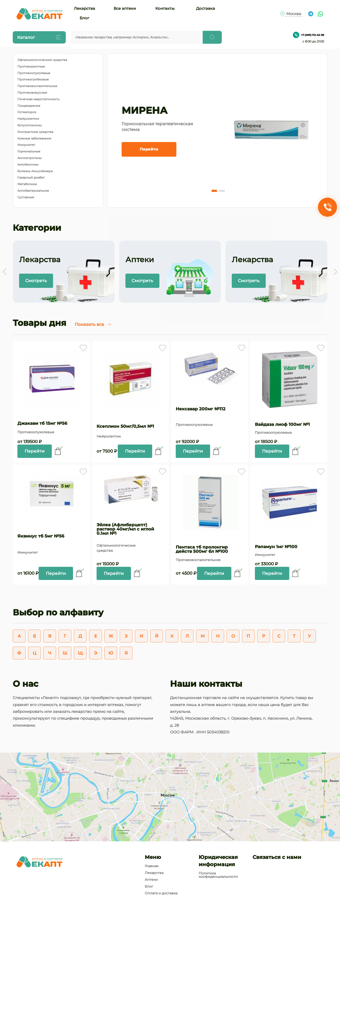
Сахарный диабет (31, 177)
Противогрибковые (33, 79)
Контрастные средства (35, 132)
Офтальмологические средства (42, 60)
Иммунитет (26, 145)
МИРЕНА (144, 110)
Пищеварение (28, 106)
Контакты (165, 8)
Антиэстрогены (29, 158)
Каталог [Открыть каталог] (38, 37)
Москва (293, 13)
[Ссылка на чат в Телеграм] (310, 14)
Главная (152, 866)
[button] (214, 191)
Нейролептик (28, 119)
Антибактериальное (33, 191)
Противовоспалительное (37, 86)
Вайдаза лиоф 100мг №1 (282, 424)
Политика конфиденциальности (218, 875)
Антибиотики (27, 164)
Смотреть (36, 280)
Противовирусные (32, 92)
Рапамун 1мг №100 (276, 547)
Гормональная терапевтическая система (157, 126)
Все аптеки (125, 8)
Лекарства (84, 8)
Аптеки (151, 879)
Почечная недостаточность (38, 99)
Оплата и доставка (161, 893)
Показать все (93, 324)
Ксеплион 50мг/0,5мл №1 (125, 426)
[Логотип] (39, 13)
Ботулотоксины (29, 125)
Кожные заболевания (34, 138)
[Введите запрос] (136, 37)
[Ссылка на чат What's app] (320, 14)
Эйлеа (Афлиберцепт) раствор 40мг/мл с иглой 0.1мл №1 (125, 529)
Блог (84, 18)
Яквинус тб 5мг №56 (40, 536)
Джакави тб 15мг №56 (42, 423)
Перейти (149, 149)
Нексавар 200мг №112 (200, 409)
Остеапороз (26, 112)
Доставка (205, 8)
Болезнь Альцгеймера (35, 171)
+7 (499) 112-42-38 (308, 35)
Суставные (25, 197)
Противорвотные (31, 66)
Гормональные (28, 151)
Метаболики (27, 184)
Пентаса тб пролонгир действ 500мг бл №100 (202, 549)
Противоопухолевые (33, 73)
